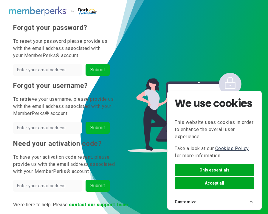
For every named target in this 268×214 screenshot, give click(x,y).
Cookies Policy (232, 148)
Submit (97, 70)
